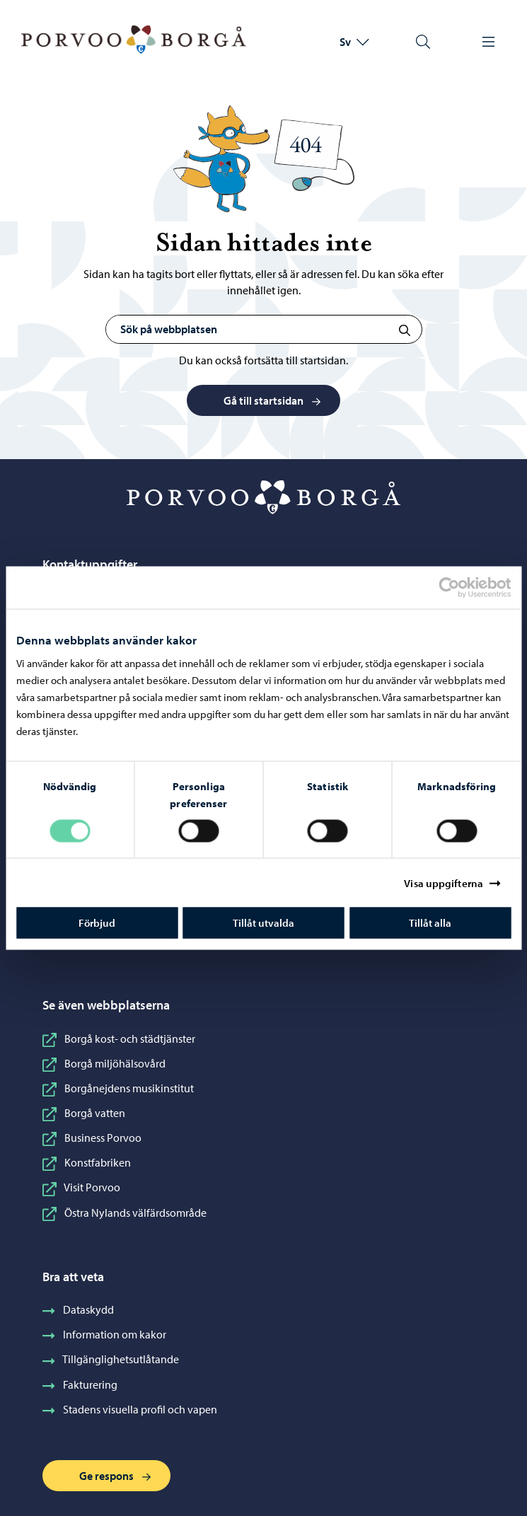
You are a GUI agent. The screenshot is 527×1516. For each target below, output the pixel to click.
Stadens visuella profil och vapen (129, 1409)
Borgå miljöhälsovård (104, 1063)
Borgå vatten (83, 1113)
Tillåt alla (430, 923)
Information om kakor (104, 1334)
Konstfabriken (86, 1162)
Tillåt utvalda (263, 923)
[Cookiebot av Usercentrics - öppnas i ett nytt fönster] (461, 587)
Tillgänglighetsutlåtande (110, 1359)
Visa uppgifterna (443, 882)
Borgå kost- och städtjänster (118, 1038)
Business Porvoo (91, 1137)
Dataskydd (78, 1309)
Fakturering (79, 1384)
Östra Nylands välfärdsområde (124, 1212)
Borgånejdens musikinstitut (118, 1088)
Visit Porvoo (81, 1187)
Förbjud (97, 923)
